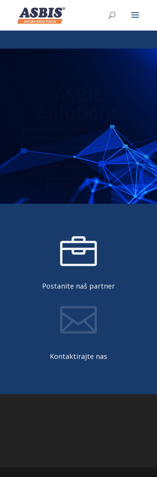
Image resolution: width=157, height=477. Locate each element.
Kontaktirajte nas (78, 356)
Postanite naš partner (78, 285)
